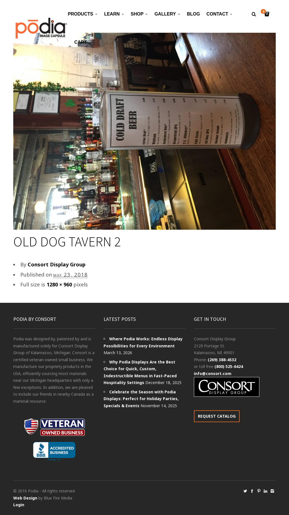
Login (18, 504)
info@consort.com (212, 373)
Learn (112, 14)
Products (80, 14)
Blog (193, 14)
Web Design (25, 498)
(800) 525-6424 (228, 366)
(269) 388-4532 (222, 359)
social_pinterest (258, 491)
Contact (217, 14)
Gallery (165, 14)
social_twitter (245, 491)
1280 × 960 (59, 284)
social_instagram (272, 491)
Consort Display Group (57, 264)
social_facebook (252, 491)
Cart (80, 42)
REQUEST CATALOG (217, 416)
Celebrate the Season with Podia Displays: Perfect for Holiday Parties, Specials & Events (141, 398)
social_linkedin (265, 491)
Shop (137, 14)
